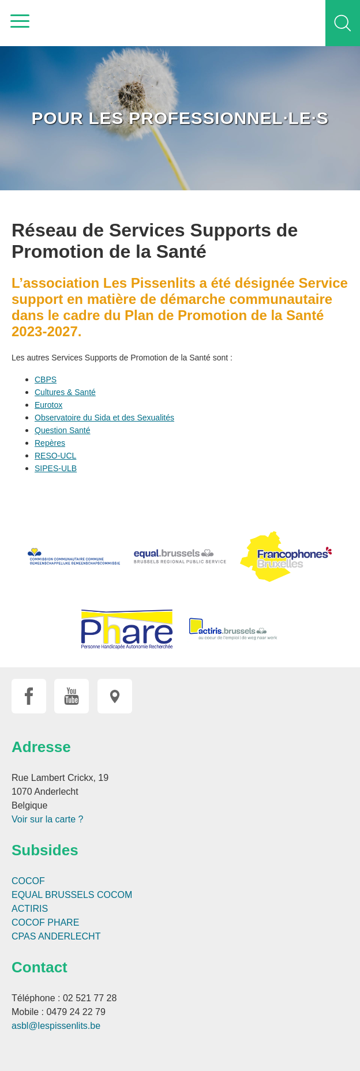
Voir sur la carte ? (48, 819)
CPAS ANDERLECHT (56, 936)
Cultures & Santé (65, 392)
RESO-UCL (55, 455)
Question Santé (63, 430)
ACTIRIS (30, 909)
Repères (50, 443)
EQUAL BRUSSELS (53, 895)
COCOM (114, 895)
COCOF (28, 881)
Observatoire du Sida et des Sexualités (104, 417)
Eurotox (48, 404)
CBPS (46, 379)
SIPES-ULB (56, 468)
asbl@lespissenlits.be (56, 1026)
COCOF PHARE (45, 922)
